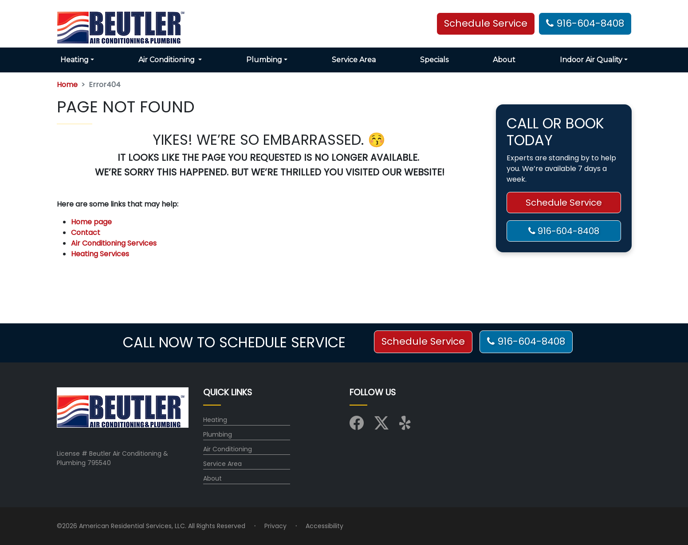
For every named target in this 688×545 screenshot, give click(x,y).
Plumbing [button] (264, 60)
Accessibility (324, 525)
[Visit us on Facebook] (357, 426)
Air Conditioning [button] (167, 60)
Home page (92, 222)
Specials (434, 60)
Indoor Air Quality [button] (591, 60)
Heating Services (100, 254)
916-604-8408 (585, 23)
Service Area (354, 60)
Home (67, 85)
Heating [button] (74, 60)
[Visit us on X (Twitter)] (381, 426)
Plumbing (217, 434)
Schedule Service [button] (485, 23)
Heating (215, 419)
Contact (85, 232)
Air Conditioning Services (114, 243)
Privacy (275, 525)
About (504, 60)
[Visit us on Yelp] (406, 426)
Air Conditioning (227, 449)
